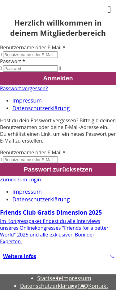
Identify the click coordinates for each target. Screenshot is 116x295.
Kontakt (98, 285)
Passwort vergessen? (24, 88)
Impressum (27, 100)
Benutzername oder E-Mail (31, 47)
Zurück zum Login (20, 179)
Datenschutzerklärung (41, 108)
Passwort (10, 61)
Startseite (49, 278)
